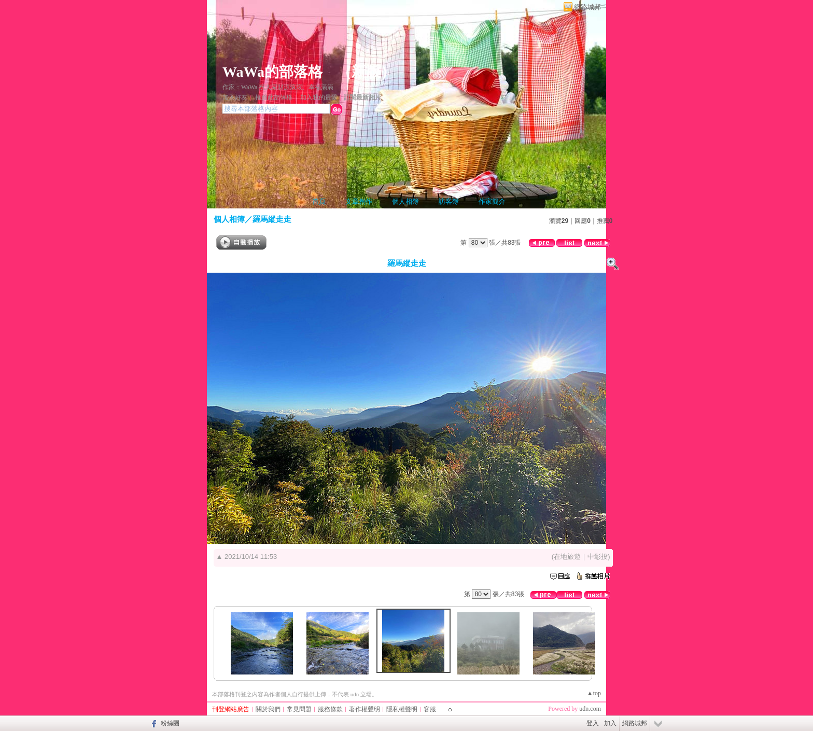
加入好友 (234, 97)
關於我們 (268, 709)
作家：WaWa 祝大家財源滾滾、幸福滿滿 (277, 87)
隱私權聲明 (401, 709)
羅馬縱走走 (272, 219)
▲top (594, 693)
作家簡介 (492, 201)
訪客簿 (449, 201)
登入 (592, 723)
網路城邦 (587, 7)
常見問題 (299, 709)
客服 (430, 709)
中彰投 (597, 556)
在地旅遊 (567, 556)
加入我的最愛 (319, 97)
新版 (366, 72)
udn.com (590, 708)
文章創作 (358, 201)
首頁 (319, 201)
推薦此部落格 (273, 97)
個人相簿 (405, 201)
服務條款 (330, 709)
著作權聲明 (364, 709)
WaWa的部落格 (272, 72)
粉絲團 (170, 723)
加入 (610, 723)
